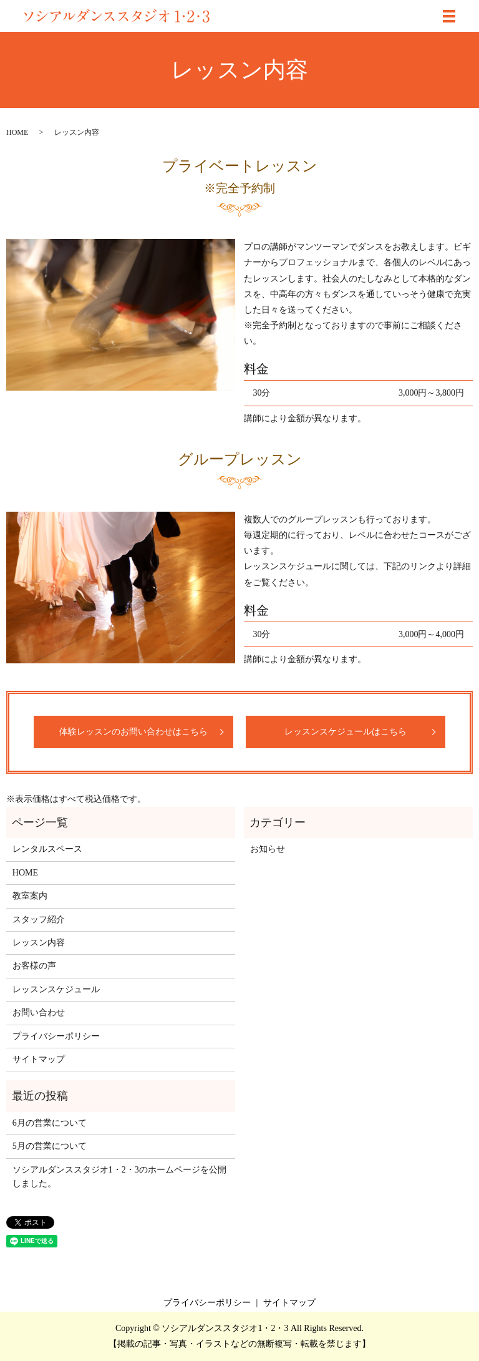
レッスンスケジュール (56, 989)
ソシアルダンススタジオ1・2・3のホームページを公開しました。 (119, 1176)
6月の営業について (49, 1123)
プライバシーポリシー (56, 1036)
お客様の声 (34, 965)
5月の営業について (49, 1146)
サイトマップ (38, 1059)
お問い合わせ (38, 1012)
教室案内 (29, 895)
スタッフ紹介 (38, 919)
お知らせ (267, 849)
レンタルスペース (47, 849)
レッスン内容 (38, 942)
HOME (17, 132)
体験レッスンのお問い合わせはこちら (133, 731)
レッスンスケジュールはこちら (345, 731)
